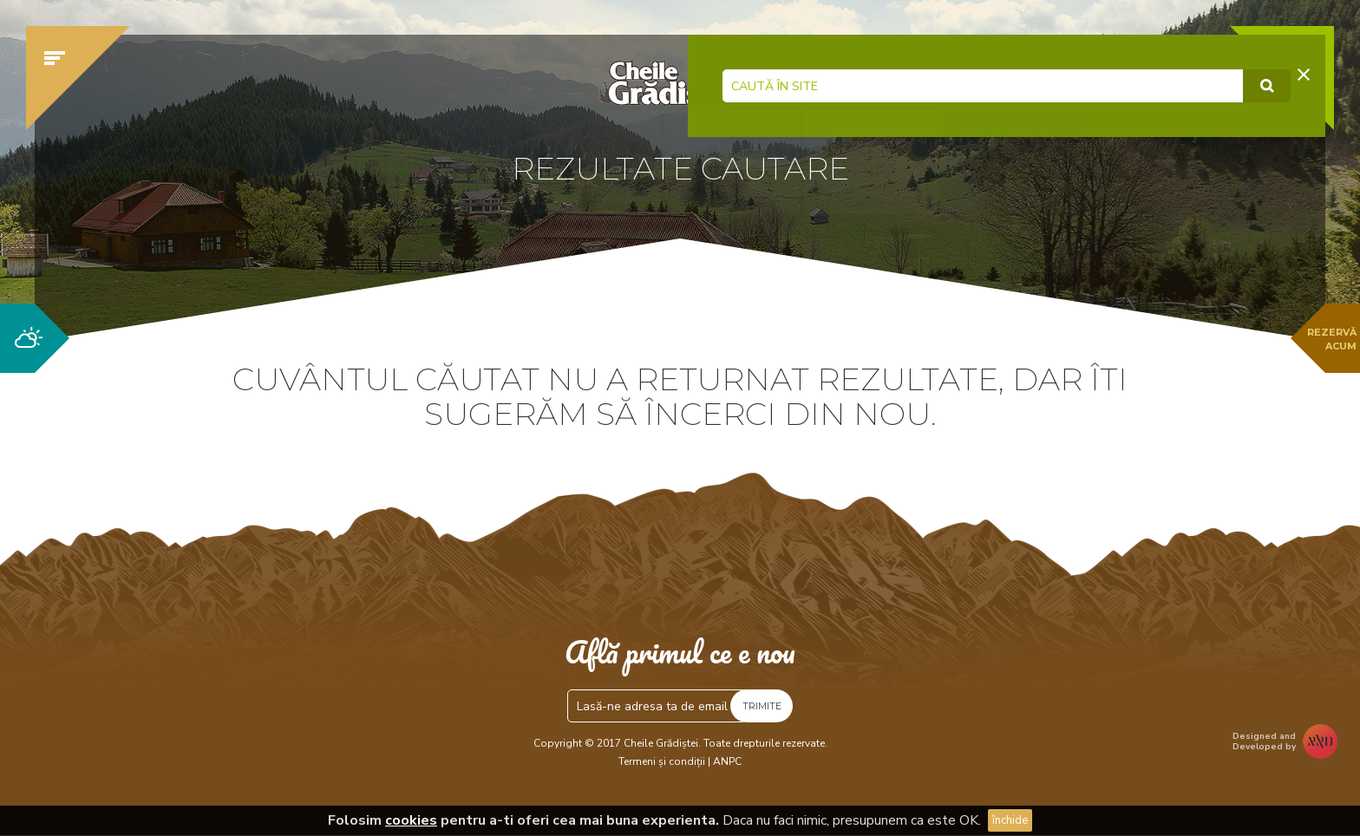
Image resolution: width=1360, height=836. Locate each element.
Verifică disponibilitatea (1014, 162)
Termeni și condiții (661, 761)
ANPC (727, 761)
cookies (411, 820)
